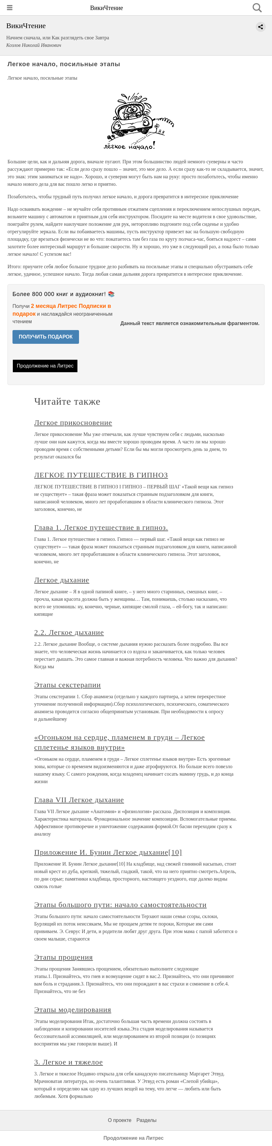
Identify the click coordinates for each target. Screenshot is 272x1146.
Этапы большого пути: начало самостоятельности (120, 905)
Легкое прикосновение (73, 422)
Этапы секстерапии (67, 685)
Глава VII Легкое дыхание (79, 800)
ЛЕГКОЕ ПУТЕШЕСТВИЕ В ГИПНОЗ (101, 475)
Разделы (146, 1120)
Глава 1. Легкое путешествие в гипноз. (101, 527)
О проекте (119, 1120)
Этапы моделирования (72, 1009)
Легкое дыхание (61, 580)
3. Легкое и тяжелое (68, 1062)
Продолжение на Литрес (45, 365)
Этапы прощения (63, 957)
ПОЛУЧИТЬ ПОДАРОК (46, 336)
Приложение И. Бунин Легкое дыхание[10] (108, 852)
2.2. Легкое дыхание (69, 632)
